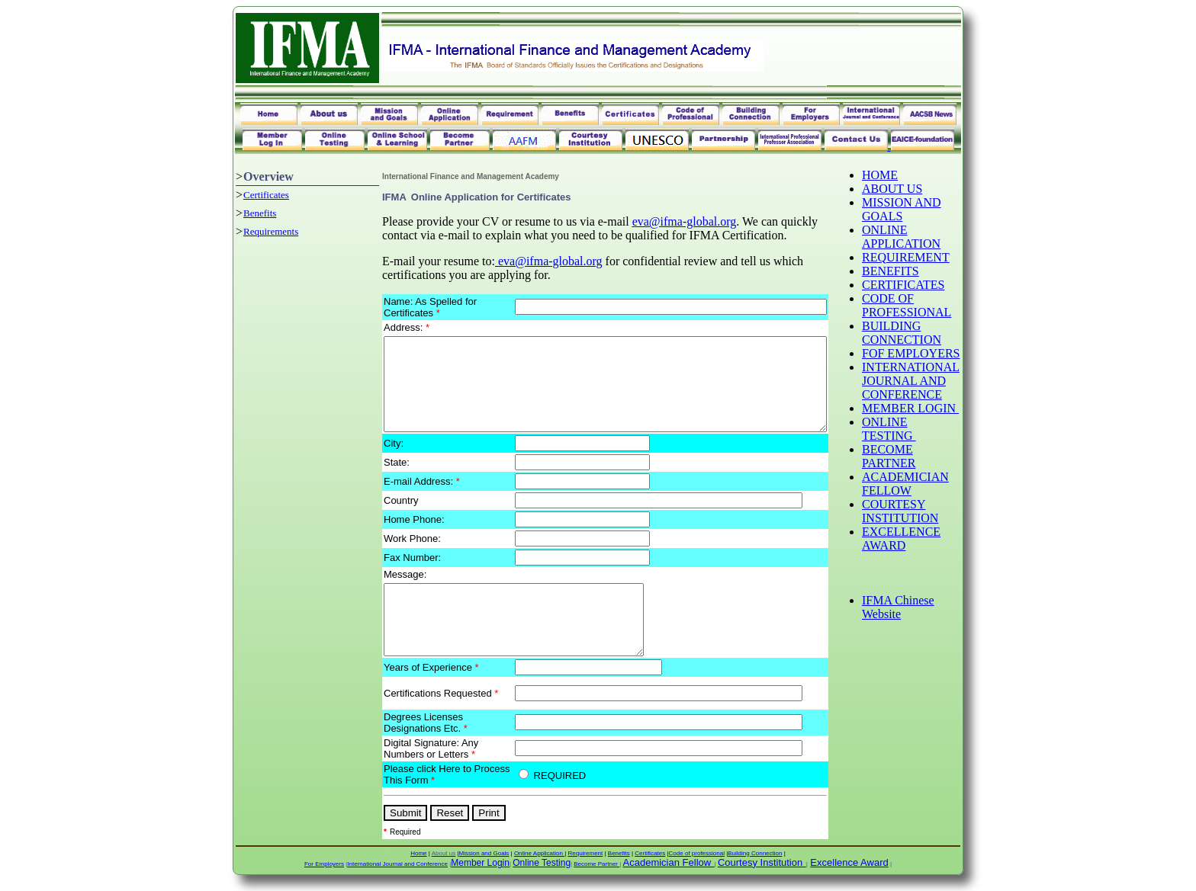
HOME (907, 174)
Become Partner (596, 873)
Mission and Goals (484, 863)
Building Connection (755, 863)
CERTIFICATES (930, 284)
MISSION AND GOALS (929, 209)
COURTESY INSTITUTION (927, 524)
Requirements (244, 231)
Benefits (233, 213)
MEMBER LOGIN (937, 421)
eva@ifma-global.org (658, 221)
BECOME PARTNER (916, 470)
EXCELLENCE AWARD (928, 552)
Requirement (585, 863)
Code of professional (697, 863)
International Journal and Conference (397, 873)
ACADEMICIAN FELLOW (932, 497)
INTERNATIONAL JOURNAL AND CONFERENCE (938, 394)
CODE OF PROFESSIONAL (934, 305)
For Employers (324, 873)
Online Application (539, 863)
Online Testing (542, 872)
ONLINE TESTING (916, 442)
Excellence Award (849, 872)
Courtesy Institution (760, 872)
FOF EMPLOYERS (925, 360)
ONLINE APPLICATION (928, 236)
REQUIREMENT (933, 257)
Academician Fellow (667, 872)
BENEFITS (918, 270)
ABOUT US (919, 188)
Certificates (240, 194)
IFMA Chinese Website (925, 620)
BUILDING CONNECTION (929, 332)
